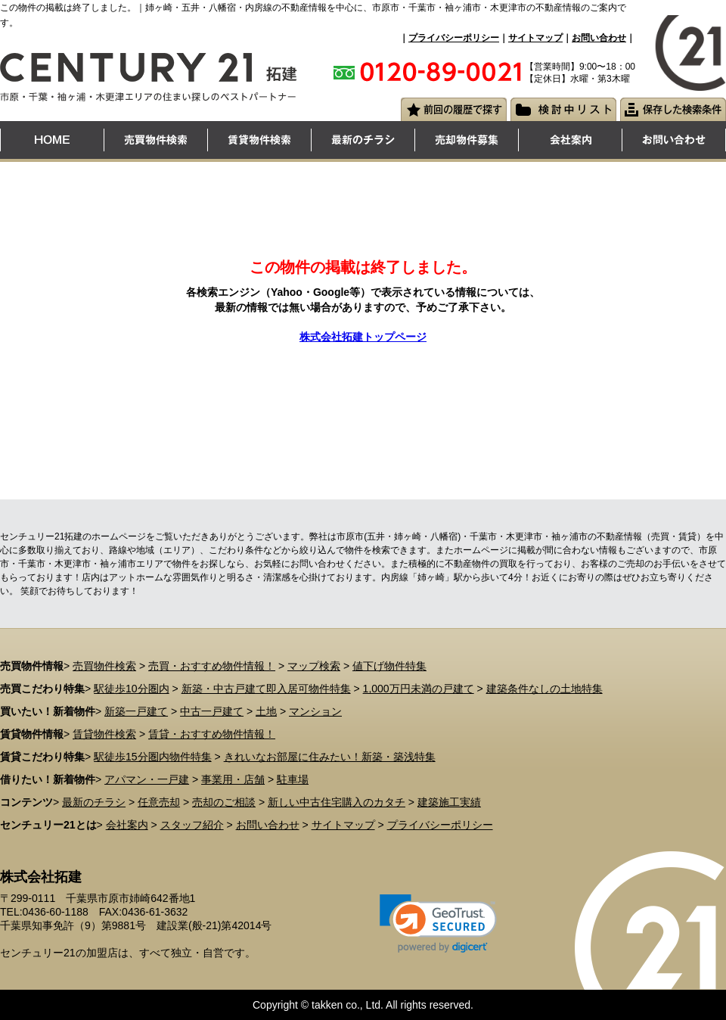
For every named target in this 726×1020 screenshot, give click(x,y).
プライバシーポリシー (453, 38)
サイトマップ (535, 38)
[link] (438, 923)
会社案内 (127, 825)
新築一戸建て (136, 711)
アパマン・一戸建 (146, 779)
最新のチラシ (94, 802)
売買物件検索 (104, 666)
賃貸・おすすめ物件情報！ (211, 734)
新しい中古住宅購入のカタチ (336, 802)
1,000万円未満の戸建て (418, 689)
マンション (315, 711)
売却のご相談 (224, 802)
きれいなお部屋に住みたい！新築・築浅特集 (330, 757)
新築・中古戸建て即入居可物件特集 (266, 689)
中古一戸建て (212, 711)
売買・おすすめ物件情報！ (211, 666)
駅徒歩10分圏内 (131, 689)
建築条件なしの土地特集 (544, 689)
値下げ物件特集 (389, 666)
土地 (266, 711)
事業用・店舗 (233, 779)
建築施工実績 (449, 802)
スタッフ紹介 (192, 825)
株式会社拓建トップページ (363, 337)
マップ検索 (313, 666)
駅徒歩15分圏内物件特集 (153, 757)
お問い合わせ (599, 38)
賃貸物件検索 (104, 734)
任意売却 (159, 802)
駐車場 (293, 779)
